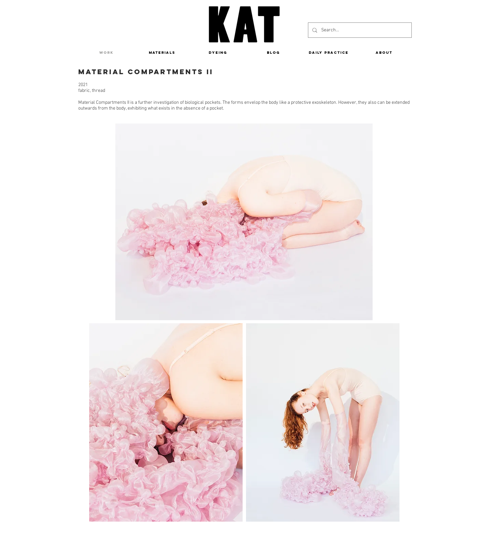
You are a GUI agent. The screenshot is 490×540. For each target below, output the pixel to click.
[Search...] (359, 30)
